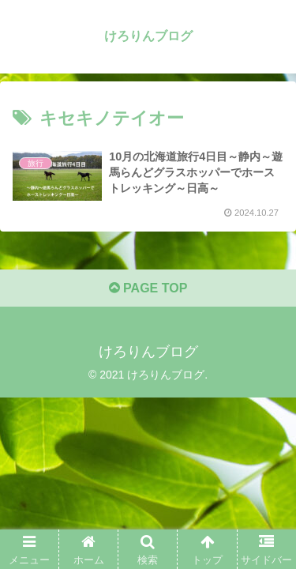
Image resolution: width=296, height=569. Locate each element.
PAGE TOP (148, 288)
